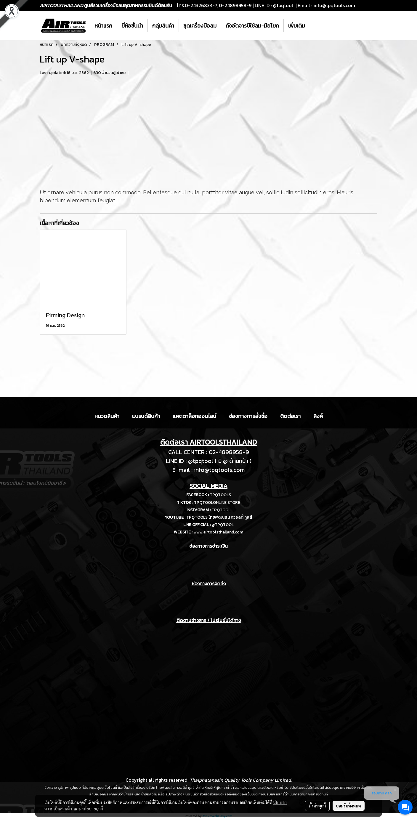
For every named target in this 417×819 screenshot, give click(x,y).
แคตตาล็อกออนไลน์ (194, 416)
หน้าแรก (103, 26)
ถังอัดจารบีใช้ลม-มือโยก (252, 26)
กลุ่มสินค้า (163, 26)
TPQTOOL (220, 510)
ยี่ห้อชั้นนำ (132, 26)
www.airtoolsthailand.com (218, 532)
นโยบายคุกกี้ (92, 808)
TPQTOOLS (220, 495)
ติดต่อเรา (290, 416)
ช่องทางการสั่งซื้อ (248, 416)
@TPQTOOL (222, 525)
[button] (314, 25)
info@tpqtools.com (334, 5)
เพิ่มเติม (296, 26)
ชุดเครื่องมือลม (199, 26)
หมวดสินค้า (106, 416)
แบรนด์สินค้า (146, 416)
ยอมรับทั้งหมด (348, 805)
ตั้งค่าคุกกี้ (317, 805)
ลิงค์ (318, 416)
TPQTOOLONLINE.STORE (217, 502)
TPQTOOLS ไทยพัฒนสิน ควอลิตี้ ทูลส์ (219, 517)
